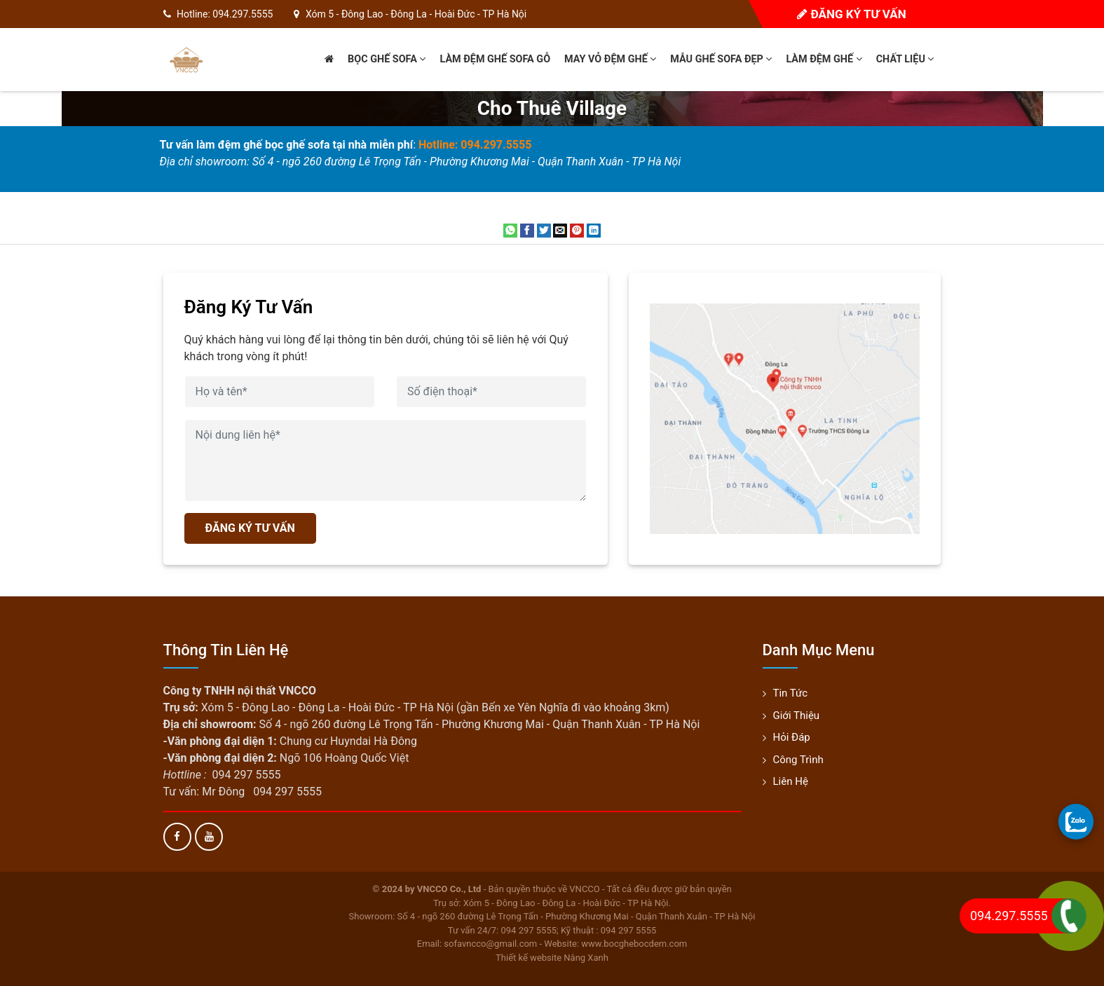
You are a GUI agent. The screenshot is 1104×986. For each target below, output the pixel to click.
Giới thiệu (796, 715)
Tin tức (790, 693)
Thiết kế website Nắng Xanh (552, 957)
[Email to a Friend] (560, 229)
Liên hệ (790, 781)
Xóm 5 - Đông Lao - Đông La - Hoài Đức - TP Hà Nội (416, 14)
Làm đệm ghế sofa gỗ (494, 59)
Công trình (798, 759)
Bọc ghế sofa (386, 59)
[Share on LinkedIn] (594, 229)
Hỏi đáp (791, 737)
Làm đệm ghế (823, 59)
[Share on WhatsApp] (510, 229)
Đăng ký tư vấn (851, 14)
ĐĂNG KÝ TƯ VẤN (250, 528)
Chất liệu (905, 59)
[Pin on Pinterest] (577, 229)
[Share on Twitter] (544, 229)
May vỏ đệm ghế (610, 59)
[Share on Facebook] (527, 229)
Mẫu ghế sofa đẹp (721, 59)
